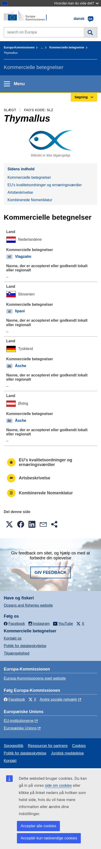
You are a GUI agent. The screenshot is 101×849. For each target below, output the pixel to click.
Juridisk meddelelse (67, 753)
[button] (9, 524)
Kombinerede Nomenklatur (30, 200)
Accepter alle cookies (38, 826)
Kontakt (10, 761)
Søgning (90, 32)
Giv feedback (50, 572)
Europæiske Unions (20, 728)
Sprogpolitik (13, 746)
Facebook (14, 699)
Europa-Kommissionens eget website (35, 678)
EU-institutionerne (19, 721)
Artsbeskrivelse (20, 192)
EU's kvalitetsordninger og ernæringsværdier (45, 185)
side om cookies (58, 785)
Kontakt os (13, 638)
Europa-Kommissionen (19, 47)
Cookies (79, 746)
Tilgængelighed (16, 653)
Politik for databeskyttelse (25, 646)
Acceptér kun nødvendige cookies (49, 838)
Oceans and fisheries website (28, 605)
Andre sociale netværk (58, 699)
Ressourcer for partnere (48, 746)
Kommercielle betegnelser (66, 47)
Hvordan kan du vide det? (76, 3)
